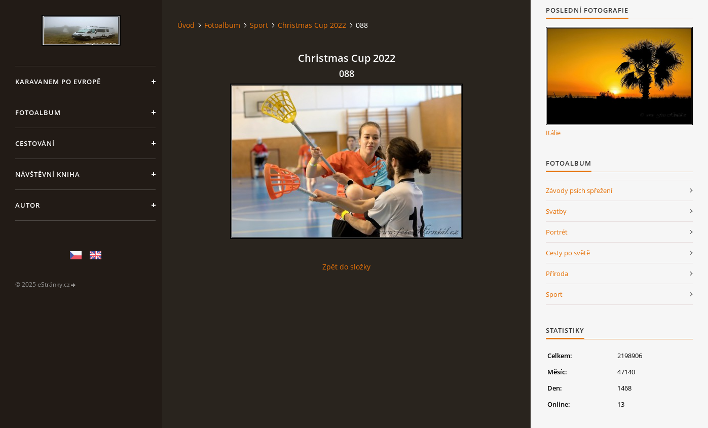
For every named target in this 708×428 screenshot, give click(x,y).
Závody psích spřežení (579, 190)
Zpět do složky (346, 266)
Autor (27, 205)
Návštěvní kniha (47, 174)
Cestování (35, 143)
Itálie (553, 132)
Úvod (186, 25)
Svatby (556, 211)
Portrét (557, 232)
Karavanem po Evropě (58, 81)
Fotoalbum (38, 112)
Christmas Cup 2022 (312, 25)
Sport (259, 25)
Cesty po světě (568, 252)
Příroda (557, 273)
